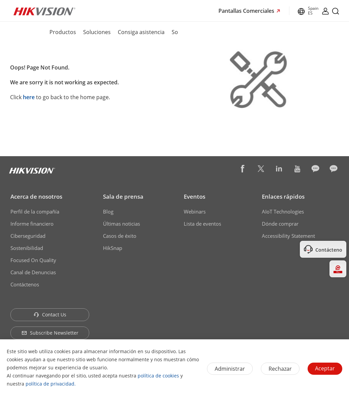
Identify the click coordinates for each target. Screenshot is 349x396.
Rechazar (280, 368)
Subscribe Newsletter (50, 333)
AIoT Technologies (283, 211)
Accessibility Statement (288, 235)
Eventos (194, 196)
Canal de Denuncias (33, 272)
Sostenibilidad (26, 248)
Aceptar (325, 368)
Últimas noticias (121, 223)
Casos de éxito (119, 235)
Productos (62, 32)
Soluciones (97, 32)
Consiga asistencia (141, 32)
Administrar (230, 368)
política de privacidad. (51, 383)
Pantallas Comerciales (247, 11)
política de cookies (158, 375)
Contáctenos (24, 284)
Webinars (195, 211)
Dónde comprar (280, 223)
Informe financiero (32, 223)
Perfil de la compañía (34, 211)
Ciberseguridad (27, 235)
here (29, 97)
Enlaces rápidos (283, 196)
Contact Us (50, 314)
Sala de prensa (123, 196)
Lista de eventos (202, 223)
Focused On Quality (33, 260)
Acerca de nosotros (36, 196)
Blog (108, 211)
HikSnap (112, 248)
